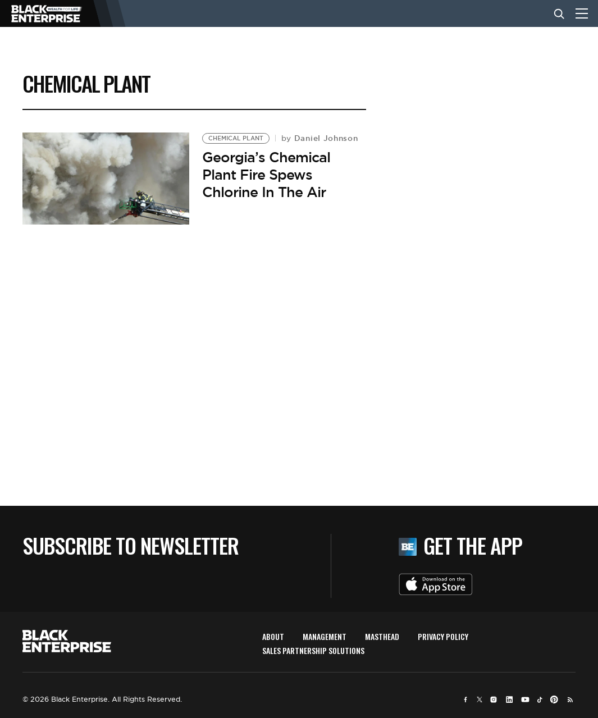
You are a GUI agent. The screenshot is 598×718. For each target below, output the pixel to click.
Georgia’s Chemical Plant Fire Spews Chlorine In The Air (266, 174)
